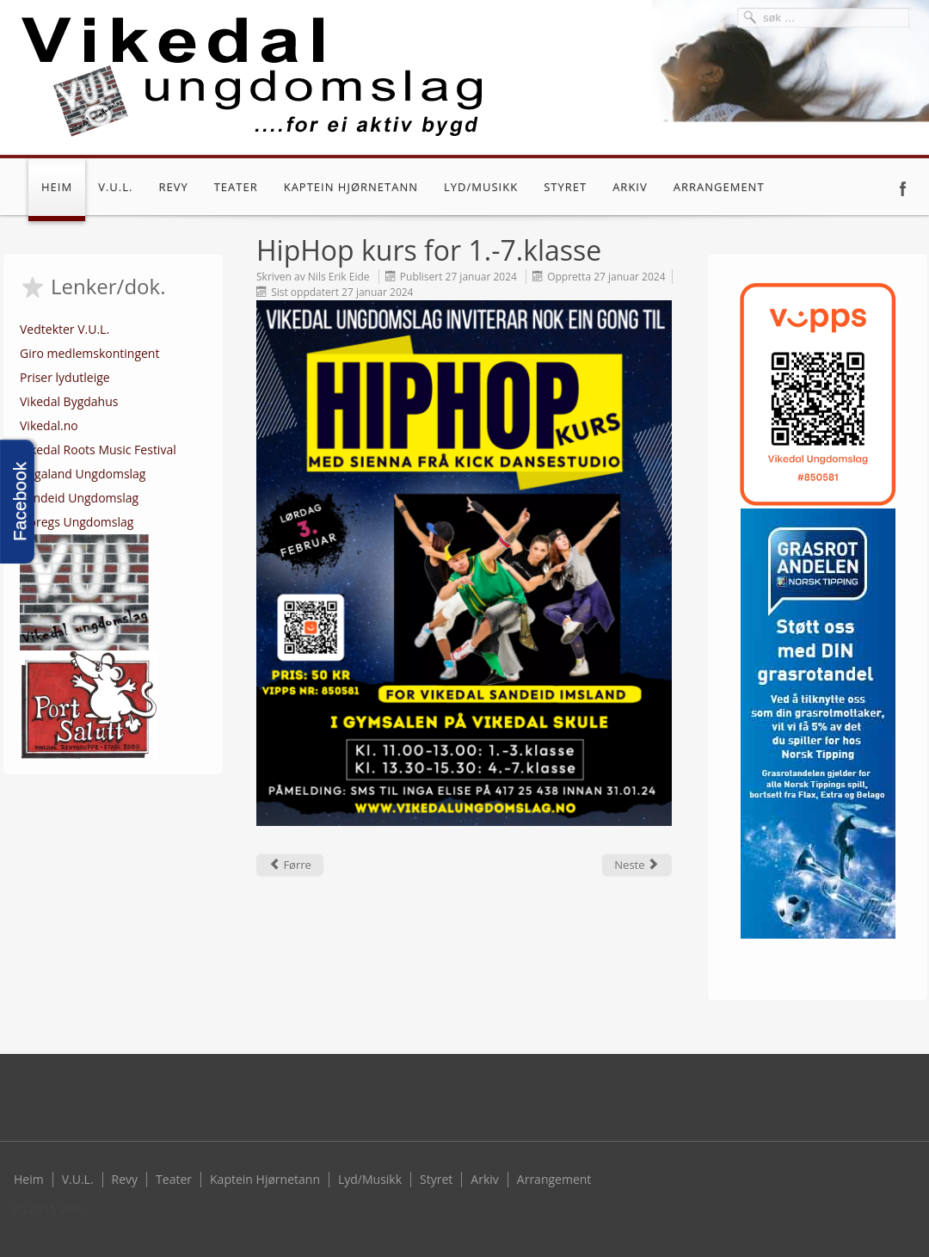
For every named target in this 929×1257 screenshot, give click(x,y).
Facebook (903, 188)
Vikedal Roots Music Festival (98, 449)
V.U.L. (115, 186)
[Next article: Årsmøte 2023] (637, 864)
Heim (56, 186)
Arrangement (719, 186)
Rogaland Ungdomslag (82, 473)
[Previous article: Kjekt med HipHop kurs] (289, 864)
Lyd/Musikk (481, 186)
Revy (173, 186)
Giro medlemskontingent (89, 353)
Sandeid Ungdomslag (79, 498)
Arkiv (630, 186)
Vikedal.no (49, 425)
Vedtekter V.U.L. (64, 329)
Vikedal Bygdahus (69, 401)
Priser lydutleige (65, 377)
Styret (565, 186)
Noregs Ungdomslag (76, 522)
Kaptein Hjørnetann (351, 186)
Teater (236, 186)
